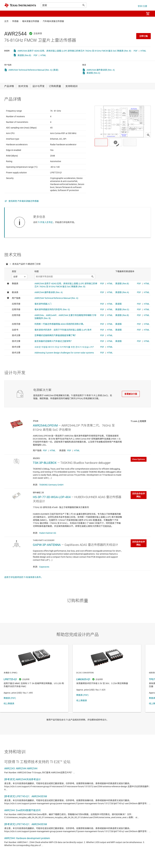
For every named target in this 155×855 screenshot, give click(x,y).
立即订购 (143, 36)
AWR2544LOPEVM (45, 440)
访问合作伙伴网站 (138, 510)
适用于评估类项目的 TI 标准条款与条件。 (23, 592)
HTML (143, 51)
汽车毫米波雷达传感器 (53, 21)
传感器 (15, 21)
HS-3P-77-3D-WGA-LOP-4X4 (52, 512)
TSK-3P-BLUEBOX (45, 477)
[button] (7, 14)
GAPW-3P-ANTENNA (47, 559)
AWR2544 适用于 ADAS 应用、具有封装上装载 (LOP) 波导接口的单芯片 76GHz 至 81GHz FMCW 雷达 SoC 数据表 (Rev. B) (74, 51)
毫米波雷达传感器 (30, 21)
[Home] (20, 5)
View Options (138, 474)
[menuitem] (139, 14)
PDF (136, 51)
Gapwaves (44, 581)
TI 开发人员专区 (45, 229)
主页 (6, 21)
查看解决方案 (130, 401)
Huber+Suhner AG (47, 548)
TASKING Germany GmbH (51, 499)
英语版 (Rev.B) (24, 55)
